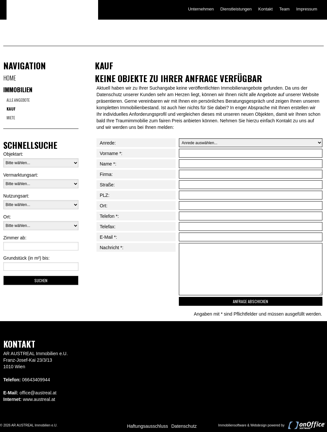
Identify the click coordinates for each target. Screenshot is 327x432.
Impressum (306, 9)
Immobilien (17, 89)
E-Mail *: (108, 237)
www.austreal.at (39, 399)
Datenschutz (184, 426)
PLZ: (105, 195)
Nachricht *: (111, 247)
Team (284, 9)
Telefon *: (109, 216)
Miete (11, 117)
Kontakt (265, 9)
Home (9, 78)
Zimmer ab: (14, 237)
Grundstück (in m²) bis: (26, 258)
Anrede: (108, 143)
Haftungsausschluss (147, 426)
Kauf (11, 109)
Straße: (107, 184)
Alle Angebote (18, 100)
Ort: (7, 216)
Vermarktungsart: (20, 175)
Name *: (108, 163)
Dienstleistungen (236, 9)
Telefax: (107, 226)
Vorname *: (111, 153)
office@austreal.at (38, 392)
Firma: (106, 174)
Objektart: (13, 154)
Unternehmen (201, 9)
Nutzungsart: (16, 196)
